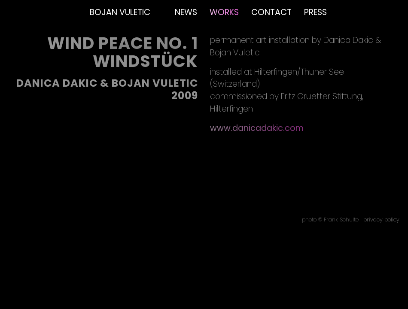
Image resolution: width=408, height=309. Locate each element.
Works (224, 12)
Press (315, 12)
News (186, 12)
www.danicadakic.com (257, 128)
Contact (271, 12)
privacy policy (381, 219)
